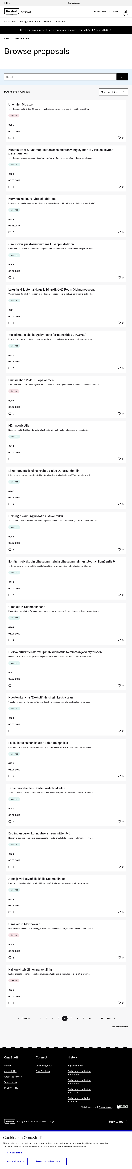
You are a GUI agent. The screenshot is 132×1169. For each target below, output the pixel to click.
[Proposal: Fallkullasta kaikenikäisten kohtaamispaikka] (66, 760)
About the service (13, 1076)
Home (6, 38)
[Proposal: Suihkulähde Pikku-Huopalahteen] (66, 397)
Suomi (97, 11)
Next (109, 1018)
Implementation (75, 1065)
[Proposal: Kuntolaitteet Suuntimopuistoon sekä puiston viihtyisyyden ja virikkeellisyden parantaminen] (66, 168)
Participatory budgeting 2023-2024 (79, 1082)
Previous (26, 1018)
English (115, 11)
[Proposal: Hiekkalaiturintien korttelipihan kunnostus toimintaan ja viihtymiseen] (66, 669)
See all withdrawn (120, 1026)
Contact (8, 1065)
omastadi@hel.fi (44, 1065)
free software (106, 1107)
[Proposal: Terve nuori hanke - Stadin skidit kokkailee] (66, 805)
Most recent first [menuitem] (109, 91)
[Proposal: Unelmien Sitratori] (66, 121)
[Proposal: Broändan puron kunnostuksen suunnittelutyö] (66, 850)
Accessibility (10, 1071)
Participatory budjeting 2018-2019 (79, 1100)
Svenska (106, 11)
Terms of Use (10, 1082)
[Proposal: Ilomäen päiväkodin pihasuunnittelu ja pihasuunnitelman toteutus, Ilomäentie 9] (66, 578)
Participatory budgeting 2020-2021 (79, 1091)
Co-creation (10, 21)
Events (47, 21)
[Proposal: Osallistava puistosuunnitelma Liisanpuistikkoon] (66, 261)
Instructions (61, 21)
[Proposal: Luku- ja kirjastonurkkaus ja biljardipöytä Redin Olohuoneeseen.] (66, 306)
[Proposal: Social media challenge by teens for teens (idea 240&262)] (66, 352)
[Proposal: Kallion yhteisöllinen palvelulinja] (66, 986)
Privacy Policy (11, 1087)
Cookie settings (47, 1121)
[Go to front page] (19, 11)
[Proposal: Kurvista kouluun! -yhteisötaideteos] (66, 216)
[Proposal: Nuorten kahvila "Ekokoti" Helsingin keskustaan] (66, 714)
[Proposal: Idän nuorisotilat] (66, 442)
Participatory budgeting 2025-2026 (79, 1073)
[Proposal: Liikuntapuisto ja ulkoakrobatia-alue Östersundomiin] (66, 488)
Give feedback (74, 3)
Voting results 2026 (30, 21)
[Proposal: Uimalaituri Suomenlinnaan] (66, 624)
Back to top (118, 1122)
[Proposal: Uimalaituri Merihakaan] (66, 941)
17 (102, 1018)
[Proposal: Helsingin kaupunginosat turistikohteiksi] (66, 533)
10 (90, 1018)
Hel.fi (7, 3)
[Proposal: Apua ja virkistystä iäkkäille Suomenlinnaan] (66, 896)
